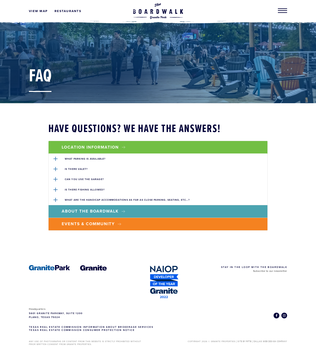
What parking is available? (85, 158)
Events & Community (91, 224)
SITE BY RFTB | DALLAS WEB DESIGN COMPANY (262, 341)
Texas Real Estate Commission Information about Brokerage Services (91, 327)
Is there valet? (76, 169)
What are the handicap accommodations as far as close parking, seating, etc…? (127, 199)
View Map (38, 11)
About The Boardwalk (93, 211)
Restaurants (68, 11)
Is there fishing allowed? (85, 189)
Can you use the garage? (84, 179)
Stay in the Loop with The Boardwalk (254, 267)
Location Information (93, 147)
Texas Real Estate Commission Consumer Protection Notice (82, 330)
